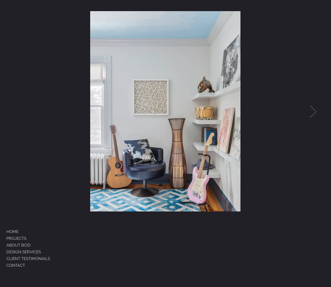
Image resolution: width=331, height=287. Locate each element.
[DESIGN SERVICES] (36, 252)
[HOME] (23, 231)
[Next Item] (313, 111)
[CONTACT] (31, 265)
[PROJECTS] (26, 238)
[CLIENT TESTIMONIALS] (39, 258)
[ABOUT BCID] (30, 245)
